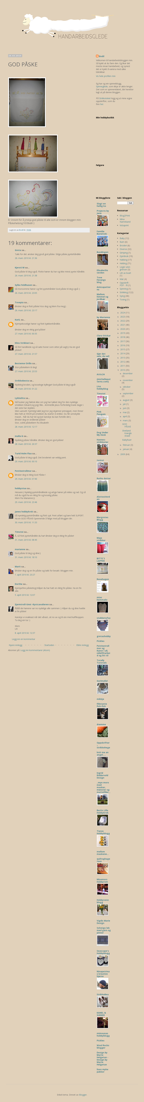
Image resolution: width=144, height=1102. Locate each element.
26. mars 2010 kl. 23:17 (26, 310)
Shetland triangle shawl (127, 433)
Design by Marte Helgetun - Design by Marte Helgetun (102, 1058)
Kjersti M (19, 267)
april (125, 416)
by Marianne (103, 317)
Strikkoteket (105, 98)
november (128, 380)
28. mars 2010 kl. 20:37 (26, 444)
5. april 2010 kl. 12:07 (25, 595)
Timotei (19, 531)
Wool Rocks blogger (103, 1046)
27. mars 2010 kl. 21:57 (26, 353)
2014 (123, 353)
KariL (17, 319)
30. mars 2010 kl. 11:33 (26, 522)
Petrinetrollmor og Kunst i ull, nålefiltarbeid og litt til (103, 650)
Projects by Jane (103, 212)
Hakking (123, 259)
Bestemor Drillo (23, 363)
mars (125, 420)
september (128, 393)
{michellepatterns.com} (104, 380)
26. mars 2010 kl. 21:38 (26, 275)
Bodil (101, 56)
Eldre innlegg (82, 645)
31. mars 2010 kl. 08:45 (26, 539)
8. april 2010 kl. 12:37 (25, 632)
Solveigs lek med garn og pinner (104, 930)
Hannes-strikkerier (102, 440)
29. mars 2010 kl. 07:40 (26, 478)
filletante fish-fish (102, 705)
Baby (122, 238)
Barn (122, 241)
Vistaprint (124, 225)
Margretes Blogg (102, 518)
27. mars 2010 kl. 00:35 (26, 333)
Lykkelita (20, 398)
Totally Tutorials (102, 661)
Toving (123, 299)
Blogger (83, 1094)
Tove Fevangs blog (101, 280)
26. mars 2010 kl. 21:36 (26, 258)
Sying (122, 295)
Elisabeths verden (102, 271)
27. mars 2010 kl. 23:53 (26, 371)
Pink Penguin (101, 413)
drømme (101, 724)
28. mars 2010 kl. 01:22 (26, 388)
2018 (123, 337)
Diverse (123, 249)
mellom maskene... (103, 852)
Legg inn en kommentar (23, 639)
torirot (100, 460)
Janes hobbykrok (24, 511)
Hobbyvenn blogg (103, 901)
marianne (20, 549)
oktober (126, 386)
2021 (123, 324)
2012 (123, 361)
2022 (123, 320)
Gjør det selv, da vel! (103, 355)
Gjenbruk (124, 256)
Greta (18, 250)
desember (128, 373)
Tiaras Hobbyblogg (103, 832)
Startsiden (49, 645)
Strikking (124, 292)
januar (126, 449)
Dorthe (18, 584)
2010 (123, 370)
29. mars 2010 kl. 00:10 (26, 461)
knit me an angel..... (102, 753)
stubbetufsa (103, 617)
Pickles (100, 641)
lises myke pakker (102, 1070)
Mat (122, 279)
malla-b (19, 436)
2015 (123, 349)
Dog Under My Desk (102, 433)
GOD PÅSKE (126, 425)
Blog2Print (125, 215)
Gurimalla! (102, 680)
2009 (123, 454)
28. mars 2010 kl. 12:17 (26, 426)
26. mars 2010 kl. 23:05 (26, 292)
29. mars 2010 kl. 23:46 (26, 502)
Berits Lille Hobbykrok (102, 811)
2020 (123, 329)
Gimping (124, 252)
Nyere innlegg (15, 645)
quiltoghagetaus (103, 860)
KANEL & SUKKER (101, 1014)
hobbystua (20, 488)
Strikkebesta (22, 380)
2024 (123, 312)
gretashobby (104, 636)
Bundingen (102, 252)
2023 (123, 316)
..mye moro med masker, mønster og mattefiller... (103, 787)
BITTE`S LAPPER (101, 559)
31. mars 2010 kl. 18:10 (26, 557)
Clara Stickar (104, 335)
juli (124, 404)
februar (126, 444)
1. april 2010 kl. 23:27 (25, 574)
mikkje (100, 699)
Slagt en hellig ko (101, 204)
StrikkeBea (103, 994)
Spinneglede (102, 86)
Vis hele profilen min (106, 76)
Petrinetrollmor (23, 470)
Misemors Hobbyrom (102, 880)
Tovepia (19, 302)
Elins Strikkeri (22, 343)
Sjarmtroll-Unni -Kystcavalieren (32, 604)
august (126, 400)
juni (125, 408)
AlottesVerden (103, 498)
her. (102, 104)
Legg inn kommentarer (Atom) (35, 650)
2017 (123, 341)
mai (125, 412)
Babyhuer (127, 439)
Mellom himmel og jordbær (102, 297)
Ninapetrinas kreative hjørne (103, 974)
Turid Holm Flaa (23, 453)
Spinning (124, 288)
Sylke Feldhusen (23, 285)
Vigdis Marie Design (103, 921)
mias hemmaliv (102, 598)
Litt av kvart (125, 273)
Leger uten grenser (125, 268)
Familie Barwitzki (102, 232)
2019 (123, 333)
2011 (123, 365)
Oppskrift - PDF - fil (125, 284)
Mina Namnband (125, 220)
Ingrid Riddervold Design (102, 775)
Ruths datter (104, 478)
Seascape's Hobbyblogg (103, 952)
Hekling (123, 263)
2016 (123, 345)
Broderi (123, 245)
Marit (18, 566)
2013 (123, 357)
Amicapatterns (104, 288)
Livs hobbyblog (102, 387)
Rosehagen (103, 579)
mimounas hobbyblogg (103, 1034)
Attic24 (101, 374)
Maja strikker (101, 539)
